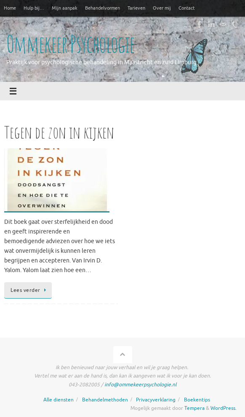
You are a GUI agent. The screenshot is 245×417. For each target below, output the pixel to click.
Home (10, 8)
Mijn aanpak (64, 8)
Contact (186, 8)
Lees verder (29, 290)
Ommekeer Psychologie (70, 44)
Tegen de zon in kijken (59, 132)
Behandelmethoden (105, 399)
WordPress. (223, 408)
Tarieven (136, 8)
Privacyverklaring (156, 399)
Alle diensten (58, 399)
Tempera (194, 408)
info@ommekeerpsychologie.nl (140, 384)
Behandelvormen (102, 8)
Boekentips (197, 399)
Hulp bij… (34, 8)
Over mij (162, 8)
